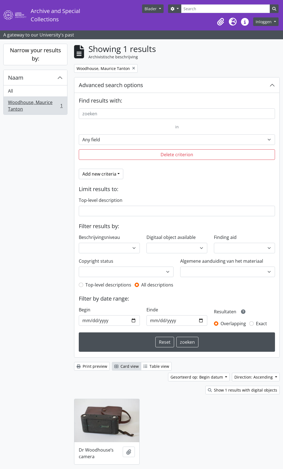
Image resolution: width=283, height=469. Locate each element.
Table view (156, 366)
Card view (126, 366)
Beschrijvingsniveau (99, 237)
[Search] (225, 8)
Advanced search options (111, 85)
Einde (152, 310)
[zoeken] (177, 113)
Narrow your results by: (35, 54)
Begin (84, 310)
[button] (220, 22)
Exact (261, 324)
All (10, 91)
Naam (15, 77)
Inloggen (264, 21)
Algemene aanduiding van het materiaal (221, 261)
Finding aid (225, 237)
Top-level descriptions (108, 285)
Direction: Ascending (254, 377)
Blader (151, 8)
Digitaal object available (171, 237)
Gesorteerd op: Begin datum (197, 377)
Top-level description (100, 200)
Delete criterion (177, 155)
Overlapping (233, 324)
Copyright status (96, 261)
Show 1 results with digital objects (242, 390)
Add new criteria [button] (99, 174)
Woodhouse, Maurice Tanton (35, 105)
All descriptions (157, 285)
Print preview (92, 366)
